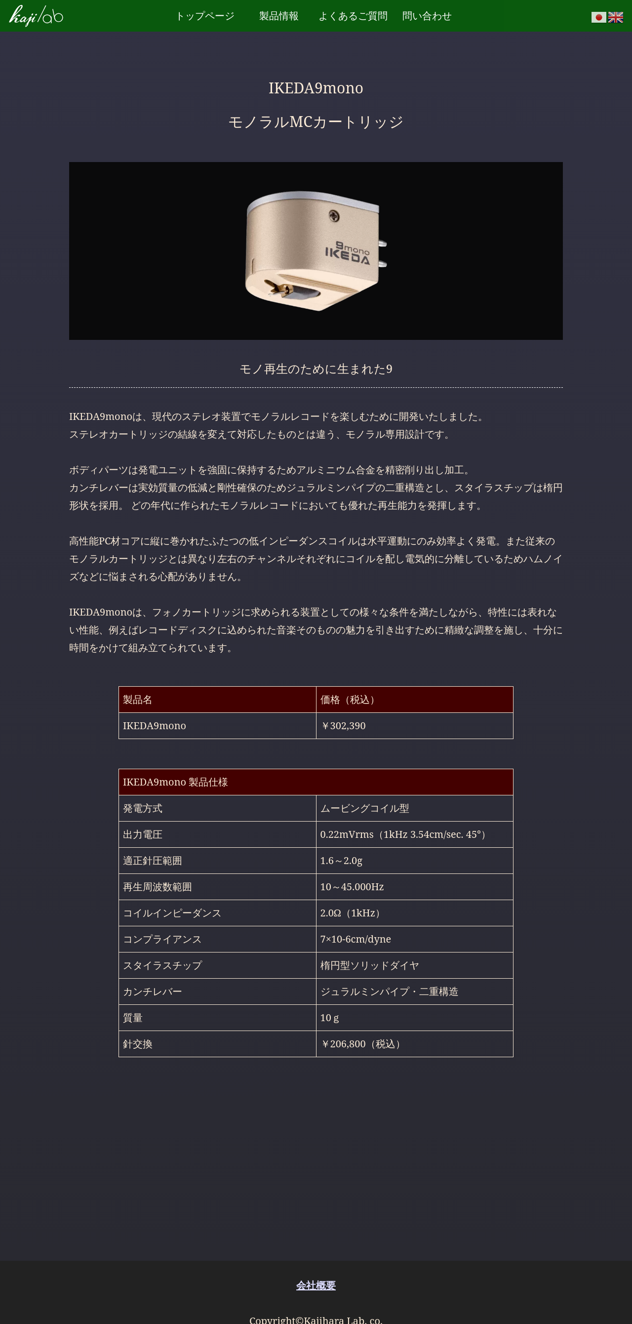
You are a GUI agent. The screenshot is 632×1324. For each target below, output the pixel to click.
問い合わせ (427, 15)
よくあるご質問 (353, 15)
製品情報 (279, 15)
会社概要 (316, 1285)
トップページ (205, 15)
